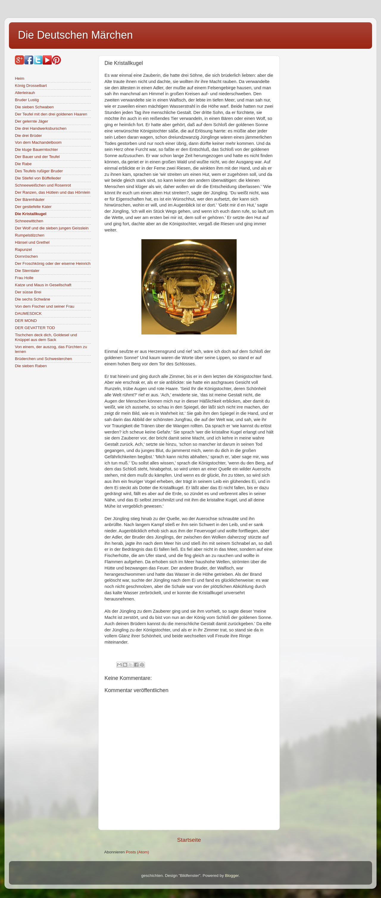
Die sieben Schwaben (34, 107)
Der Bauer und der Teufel (37, 156)
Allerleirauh (25, 92)
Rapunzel (23, 249)
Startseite (189, 840)
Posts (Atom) (137, 852)
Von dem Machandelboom (38, 142)
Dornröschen (26, 256)
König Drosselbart (31, 85)
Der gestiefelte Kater (33, 206)
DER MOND (26, 320)
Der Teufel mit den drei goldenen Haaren (51, 114)
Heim (19, 78)
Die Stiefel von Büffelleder (38, 178)
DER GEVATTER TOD (35, 328)
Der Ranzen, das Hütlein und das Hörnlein (52, 192)
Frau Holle (24, 278)
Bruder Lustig (27, 100)
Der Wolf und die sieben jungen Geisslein (51, 228)
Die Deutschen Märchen (75, 35)
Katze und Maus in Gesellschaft (43, 285)
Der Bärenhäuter (30, 199)
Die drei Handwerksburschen (40, 128)
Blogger (232, 875)
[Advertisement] (332, 144)
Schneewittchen (29, 221)
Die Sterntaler (27, 270)
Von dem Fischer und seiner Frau (44, 306)
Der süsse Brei (28, 292)
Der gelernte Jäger (31, 121)
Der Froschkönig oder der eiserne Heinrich (52, 263)
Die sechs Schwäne (32, 299)
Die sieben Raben (31, 366)
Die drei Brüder (28, 135)
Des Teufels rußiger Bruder (39, 171)
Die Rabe (23, 164)
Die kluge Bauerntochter (36, 149)
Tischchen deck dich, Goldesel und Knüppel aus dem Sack (46, 337)
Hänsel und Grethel (32, 242)
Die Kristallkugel (30, 214)
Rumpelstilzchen (29, 235)
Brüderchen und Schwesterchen (43, 358)
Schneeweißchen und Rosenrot (43, 185)
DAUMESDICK (28, 313)
